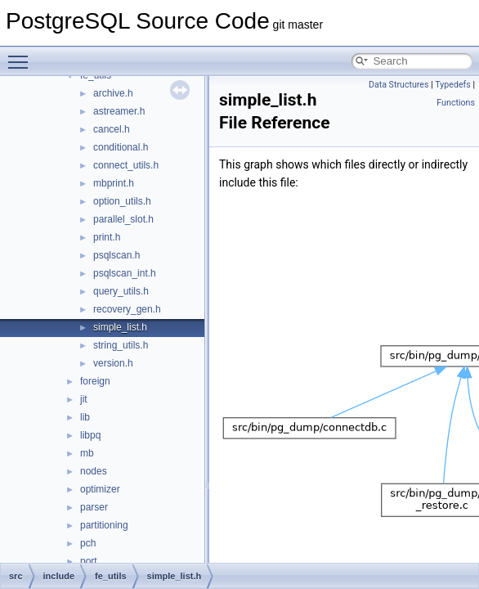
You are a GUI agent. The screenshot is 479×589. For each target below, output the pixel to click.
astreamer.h (119, 111)
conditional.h (120, 147)
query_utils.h (121, 291)
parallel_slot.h (123, 219)
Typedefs (453, 84)
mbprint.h (113, 183)
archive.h (113, 93)
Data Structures (399, 84)
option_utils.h (122, 201)
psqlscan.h (116, 255)
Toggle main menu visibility (22, 55)
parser (94, 507)
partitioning (104, 525)
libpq (90, 435)
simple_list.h (120, 327)
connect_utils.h (126, 165)
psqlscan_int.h (124, 273)
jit (83, 399)
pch (88, 543)
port (88, 561)
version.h (113, 363)
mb (87, 453)
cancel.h (111, 129)
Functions (455, 102)
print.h (106, 237)
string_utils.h (120, 345)
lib (85, 417)
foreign (95, 381)
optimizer (100, 489)
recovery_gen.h (127, 309)
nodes (93, 471)
